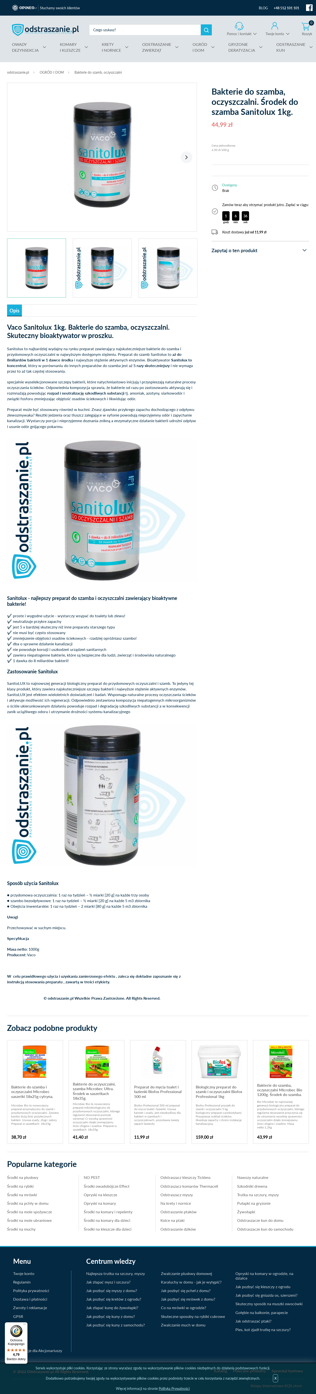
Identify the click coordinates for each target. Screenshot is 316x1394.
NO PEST (92, 1177)
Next (186, 157)
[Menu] (25, 1325)
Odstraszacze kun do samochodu (265, 1229)
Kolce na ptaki (172, 1220)
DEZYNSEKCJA (25, 46)
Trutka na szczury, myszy (258, 1194)
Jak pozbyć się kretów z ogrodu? (113, 1299)
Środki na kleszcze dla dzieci (107, 1229)
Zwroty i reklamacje (30, 1307)
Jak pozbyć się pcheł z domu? (186, 1290)
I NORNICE (111, 46)
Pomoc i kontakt (239, 34)
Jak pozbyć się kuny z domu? (110, 1316)
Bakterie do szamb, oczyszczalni (98, 72)
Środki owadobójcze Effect (107, 1186)
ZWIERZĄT (156, 46)
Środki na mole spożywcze (29, 1211)
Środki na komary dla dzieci (107, 1220)
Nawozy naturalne (252, 1177)
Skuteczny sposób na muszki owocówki (269, 1303)
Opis (14, 310)
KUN (290, 46)
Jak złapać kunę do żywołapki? (112, 1307)
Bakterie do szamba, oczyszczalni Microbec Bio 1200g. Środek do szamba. (279, 1090)
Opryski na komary (100, 1203)
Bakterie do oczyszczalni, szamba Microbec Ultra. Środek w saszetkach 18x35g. (94, 1091)
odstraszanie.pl (45, 30)
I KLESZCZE (70, 46)
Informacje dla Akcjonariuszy (37, 1350)
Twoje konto (275, 34)
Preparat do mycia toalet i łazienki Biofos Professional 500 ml (158, 1092)
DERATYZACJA (241, 46)
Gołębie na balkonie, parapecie (261, 1312)
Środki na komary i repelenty (108, 1211)
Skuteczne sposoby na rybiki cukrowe (193, 1316)
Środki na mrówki (22, 1194)
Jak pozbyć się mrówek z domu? (188, 1299)
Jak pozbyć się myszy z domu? (111, 1290)
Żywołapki (246, 1211)
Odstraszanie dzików (178, 1229)
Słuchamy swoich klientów (60, 8)
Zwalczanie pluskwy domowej (186, 1273)
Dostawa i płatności (30, 1299)
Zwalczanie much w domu (183, 1325)
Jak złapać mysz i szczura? (108, 1282)
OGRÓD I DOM (52, 72)
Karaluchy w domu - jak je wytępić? (191, 1282)
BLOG (263, 8)
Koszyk (308, 29)
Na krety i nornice (175, 1203)
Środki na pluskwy (22, 1177)
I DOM (200, 46)
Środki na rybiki (20, 1186)
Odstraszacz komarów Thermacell (189, 1186)
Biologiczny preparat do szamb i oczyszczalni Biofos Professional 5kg (219, 1092)
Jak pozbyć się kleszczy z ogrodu (262, 1286)
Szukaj (206, 29)
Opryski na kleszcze (100, 1194)
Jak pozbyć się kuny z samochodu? (115, 1325)
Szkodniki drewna (252, 1186)
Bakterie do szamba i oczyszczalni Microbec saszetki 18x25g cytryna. (32, 1092)
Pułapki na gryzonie (253, 1203)
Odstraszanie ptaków (178, 1211)
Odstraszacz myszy (176, 1194)
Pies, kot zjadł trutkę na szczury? (263, 1329)
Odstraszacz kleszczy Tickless (185, 1177)
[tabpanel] (102, 154)
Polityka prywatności (31, 1290)
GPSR (18, 1316)
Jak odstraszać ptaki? (253, 1321)
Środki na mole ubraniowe (29, 1220)
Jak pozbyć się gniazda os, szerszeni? (266, 1295)
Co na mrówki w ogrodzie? (183, 1307)
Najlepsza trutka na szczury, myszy (115, 1273)
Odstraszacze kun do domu (260, 1220)
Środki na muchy (21, 1229)
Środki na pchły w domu (27, 1203)
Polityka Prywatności (174, 1388)
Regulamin (22, 1282)
